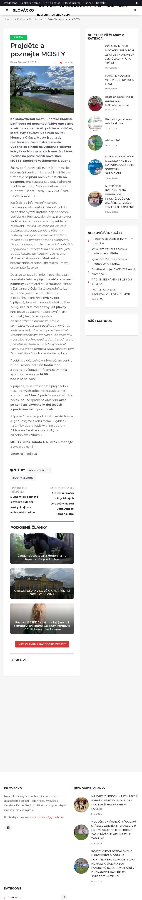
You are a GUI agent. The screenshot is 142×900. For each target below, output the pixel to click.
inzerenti (42, 15)
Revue (110, 5)
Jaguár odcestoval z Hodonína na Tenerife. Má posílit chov (42, 557)
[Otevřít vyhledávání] (135, 10)
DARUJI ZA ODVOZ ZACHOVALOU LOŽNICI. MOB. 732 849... (111, 294)
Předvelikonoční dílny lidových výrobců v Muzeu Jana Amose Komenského (62, 503)
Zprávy (51, 5)
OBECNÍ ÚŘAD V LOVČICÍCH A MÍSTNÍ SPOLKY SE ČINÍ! (42, 592)
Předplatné (10, 2)
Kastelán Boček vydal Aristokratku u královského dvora (119, 101)
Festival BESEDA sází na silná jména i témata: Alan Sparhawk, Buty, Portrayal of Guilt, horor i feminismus (42, 626)
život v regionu (23, 478)
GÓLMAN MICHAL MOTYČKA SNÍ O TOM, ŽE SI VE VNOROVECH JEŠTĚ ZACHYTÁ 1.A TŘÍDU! (119, 54)
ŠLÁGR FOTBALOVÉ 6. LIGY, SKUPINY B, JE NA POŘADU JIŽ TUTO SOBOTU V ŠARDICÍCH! (119, 165)
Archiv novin (61, 15)
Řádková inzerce (30, 2)
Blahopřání (112, 140)
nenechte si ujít (39, 470)
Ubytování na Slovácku (75, 5)
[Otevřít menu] (7, 10)
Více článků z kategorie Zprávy (42, 644)
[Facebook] (137, 2)
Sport (98, 5)
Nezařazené (36, 19)
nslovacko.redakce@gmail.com (44, 817)
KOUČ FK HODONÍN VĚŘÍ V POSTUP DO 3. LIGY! (119, 80)
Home (40, 5)
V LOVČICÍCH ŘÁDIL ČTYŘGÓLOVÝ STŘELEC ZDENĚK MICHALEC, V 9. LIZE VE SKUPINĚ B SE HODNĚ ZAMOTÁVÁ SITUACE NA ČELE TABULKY (113, 830)
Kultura (122, 5)
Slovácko (23, 10)
